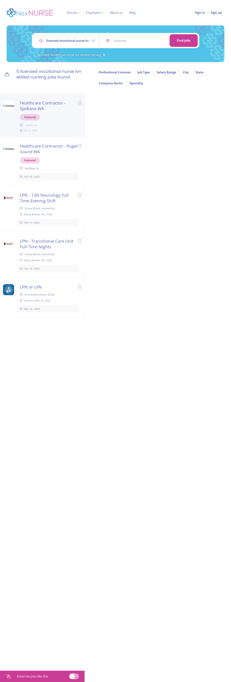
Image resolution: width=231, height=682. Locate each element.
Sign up (216, 12)
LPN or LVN (31, 293)
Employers (93, 12)
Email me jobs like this (32, 676)
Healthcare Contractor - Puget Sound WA (49, 154)
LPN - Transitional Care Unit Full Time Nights (46, 249)
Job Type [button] (143, 72)
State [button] (199, 72)
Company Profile (119, 666)
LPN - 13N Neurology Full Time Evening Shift (44, 204)
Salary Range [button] (166, 72)
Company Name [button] (111, 83)
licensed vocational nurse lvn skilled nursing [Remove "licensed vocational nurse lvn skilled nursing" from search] (69, 55)
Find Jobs (183, 40)
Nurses (72, 12)
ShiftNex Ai (138, 123)
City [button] (186, 72)
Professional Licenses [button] (115, 72)
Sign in (200, 12)
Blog (132, 12)
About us (116, 12)
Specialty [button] (136, 83)
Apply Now (142, 135)
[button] (222, 136)
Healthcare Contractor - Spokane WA (42, 105)
